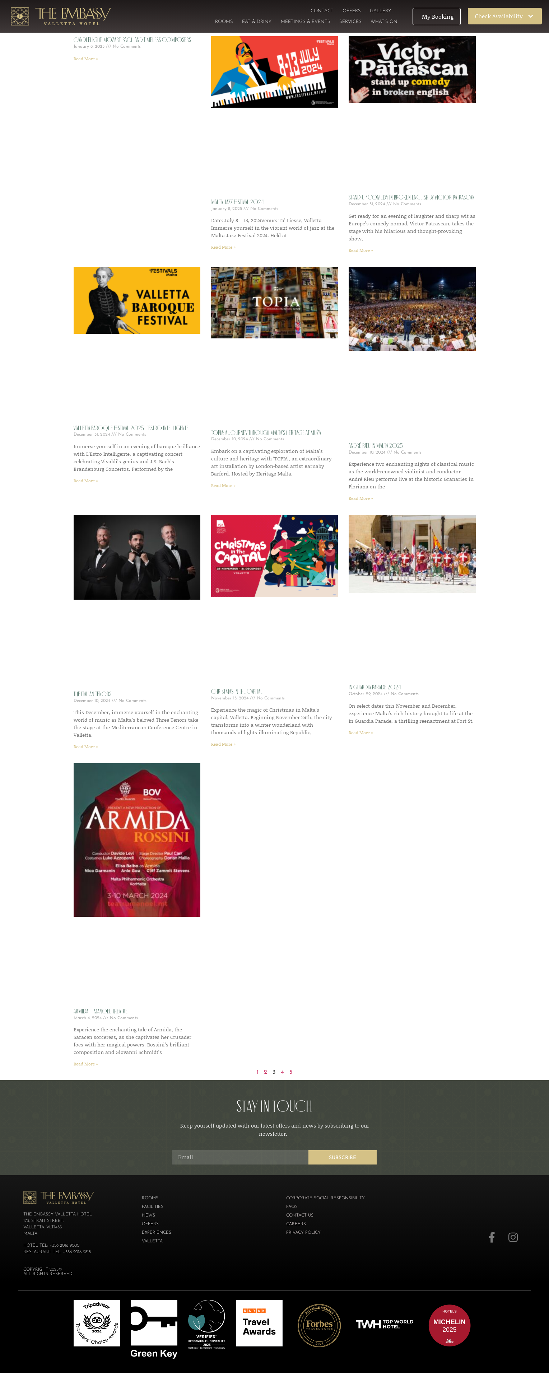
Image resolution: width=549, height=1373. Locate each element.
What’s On (384, 21)
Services (350, 21)
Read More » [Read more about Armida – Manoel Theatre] (86, 1064)
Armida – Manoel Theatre (100, 1011)
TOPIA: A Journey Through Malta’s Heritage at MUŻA (266, 433)
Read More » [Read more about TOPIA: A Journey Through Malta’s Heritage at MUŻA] (223, 485)
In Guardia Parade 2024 (375, 687)
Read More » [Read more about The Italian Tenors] (86, 747)
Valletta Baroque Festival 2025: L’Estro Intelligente (131, 428)
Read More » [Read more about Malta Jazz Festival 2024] (223, 247)
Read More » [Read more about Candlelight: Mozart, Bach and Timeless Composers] (86, 59)
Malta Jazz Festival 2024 (237, 202)
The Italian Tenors (92, 694)
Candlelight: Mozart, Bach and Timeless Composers (132, 40)
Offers (352, 11)
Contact (322, 11)
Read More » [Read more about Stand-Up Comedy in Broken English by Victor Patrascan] (361, 250)
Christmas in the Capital (236, 691)
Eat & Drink (257, 21)
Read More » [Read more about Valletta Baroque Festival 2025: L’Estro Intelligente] (86, 481)
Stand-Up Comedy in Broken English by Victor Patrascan (412, 197)
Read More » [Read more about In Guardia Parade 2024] (361, 733)
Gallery (380, 11)
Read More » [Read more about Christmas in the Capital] (223, 744)
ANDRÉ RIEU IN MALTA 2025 (376, 446)
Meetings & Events (305, 21)
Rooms (224, 21)
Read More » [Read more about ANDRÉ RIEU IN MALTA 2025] (361, 498)
